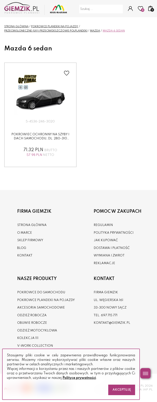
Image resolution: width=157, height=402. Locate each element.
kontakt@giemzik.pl (112, 322)
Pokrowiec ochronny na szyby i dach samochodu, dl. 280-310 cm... (40, 138)
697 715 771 (109, 315)
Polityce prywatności (79, 378)
